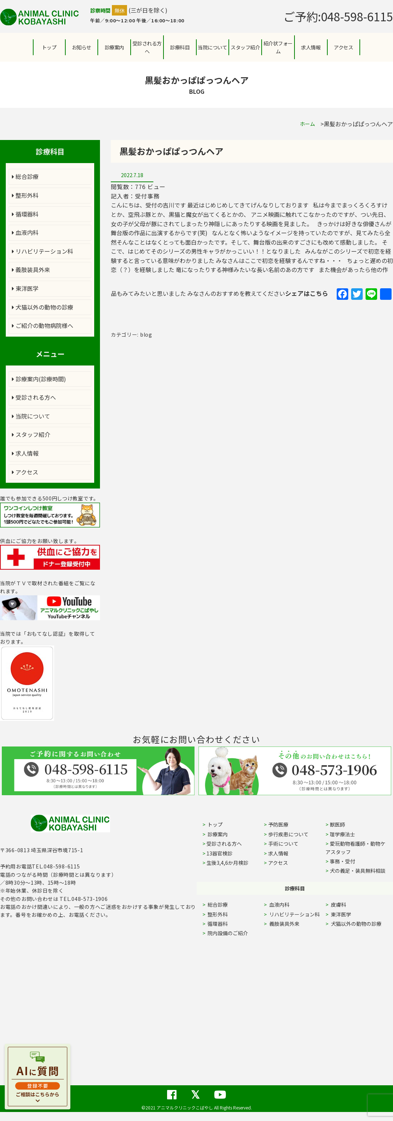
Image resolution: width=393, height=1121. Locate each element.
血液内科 (25, 232)
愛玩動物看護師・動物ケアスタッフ (355, 847)
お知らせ (81, 47)
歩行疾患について (288, 834)
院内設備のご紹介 (227, 933)
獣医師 (337, 824)
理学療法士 (342, 834)
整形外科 (25, 195)
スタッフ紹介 (31, 434)
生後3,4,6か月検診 (227, 862)
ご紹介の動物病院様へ (42, 325)
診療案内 (114, 47)
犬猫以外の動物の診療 (42, 307)
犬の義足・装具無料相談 (357, 870)
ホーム (307, 123)
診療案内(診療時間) (39, 379)
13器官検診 (219, 853)
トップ (49, 47)
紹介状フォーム (278, 47)
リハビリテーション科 (42, 251)
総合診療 (25, 176)
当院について (31, 416)
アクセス (343, 47)
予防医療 (278, 824)
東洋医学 (25, 288)
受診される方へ (147, 47)
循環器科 (25, 214)
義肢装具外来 (31, 269)
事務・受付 (342, 861)
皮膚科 (346, 904)
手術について (283, 843)
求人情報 (310, 47)
